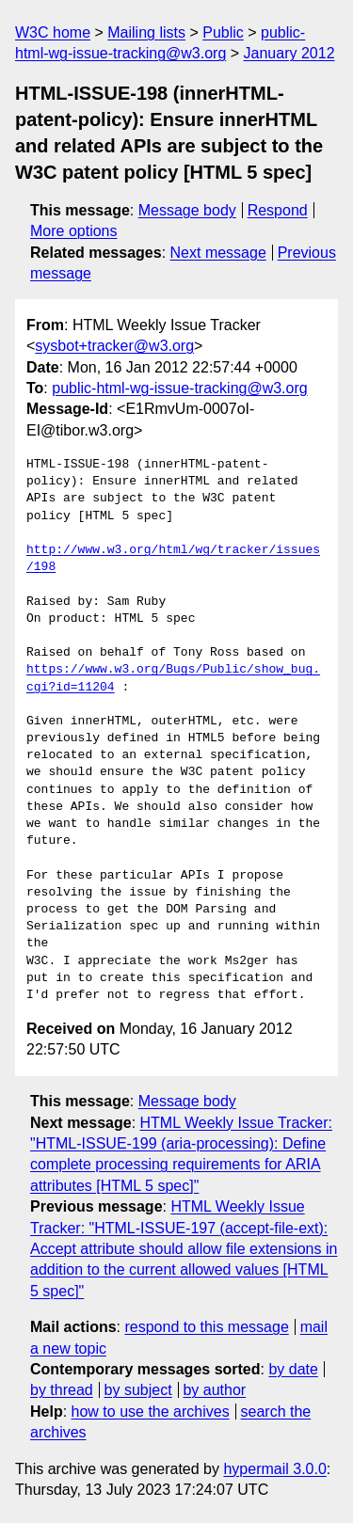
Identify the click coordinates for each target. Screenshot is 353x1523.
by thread (61, 1390)
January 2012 (289, 53)
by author (214, 1390)
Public (223, 32)
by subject (138, 1390)
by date (292, 1369)
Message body (187, 210)
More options (74, 231)
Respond (278, 210)
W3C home (52, 32)
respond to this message (206, 1327)
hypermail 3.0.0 (274, 1469)
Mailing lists (146, 32)
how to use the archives (151, 1412)
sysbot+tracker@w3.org (114, 346)
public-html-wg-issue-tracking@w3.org (179, 388)
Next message (218, 253)
